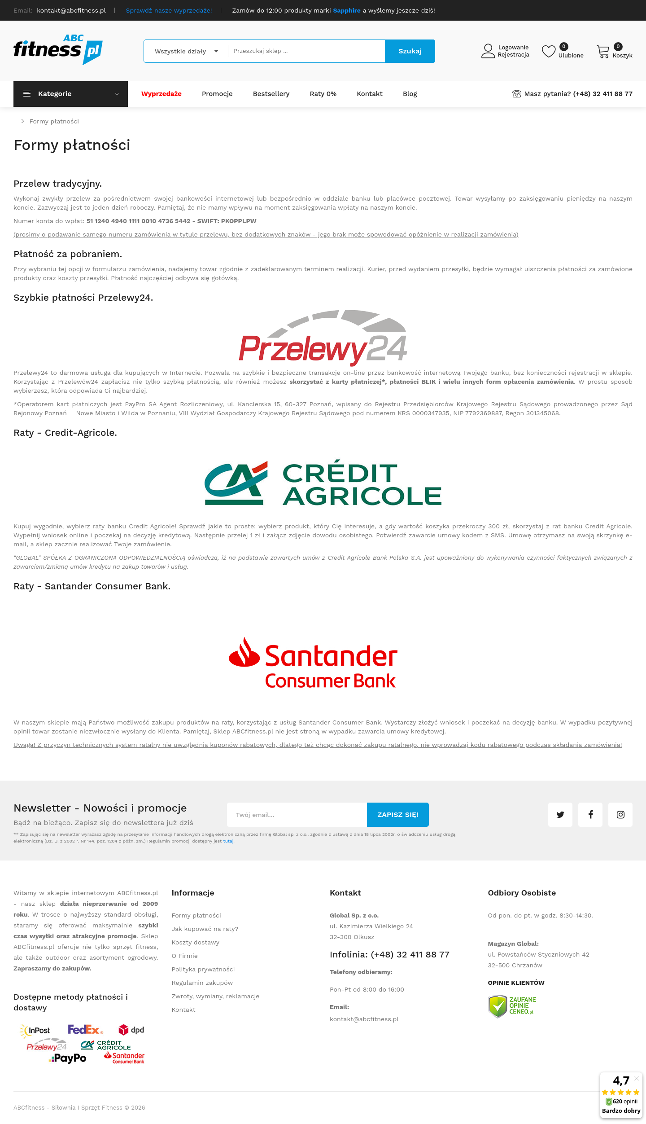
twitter (560, 815)
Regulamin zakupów (202, 982)
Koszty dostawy (195, 942)
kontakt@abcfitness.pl (364, 1019)
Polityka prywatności (203, 969)
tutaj (228, 841)
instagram (620, 815)
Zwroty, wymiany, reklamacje (216, 996)
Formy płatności (54, 121)
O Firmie (185, 955)
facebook (590, 815)
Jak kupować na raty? (205, 928)
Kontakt (184, 1009)
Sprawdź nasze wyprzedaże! (169, 10)
